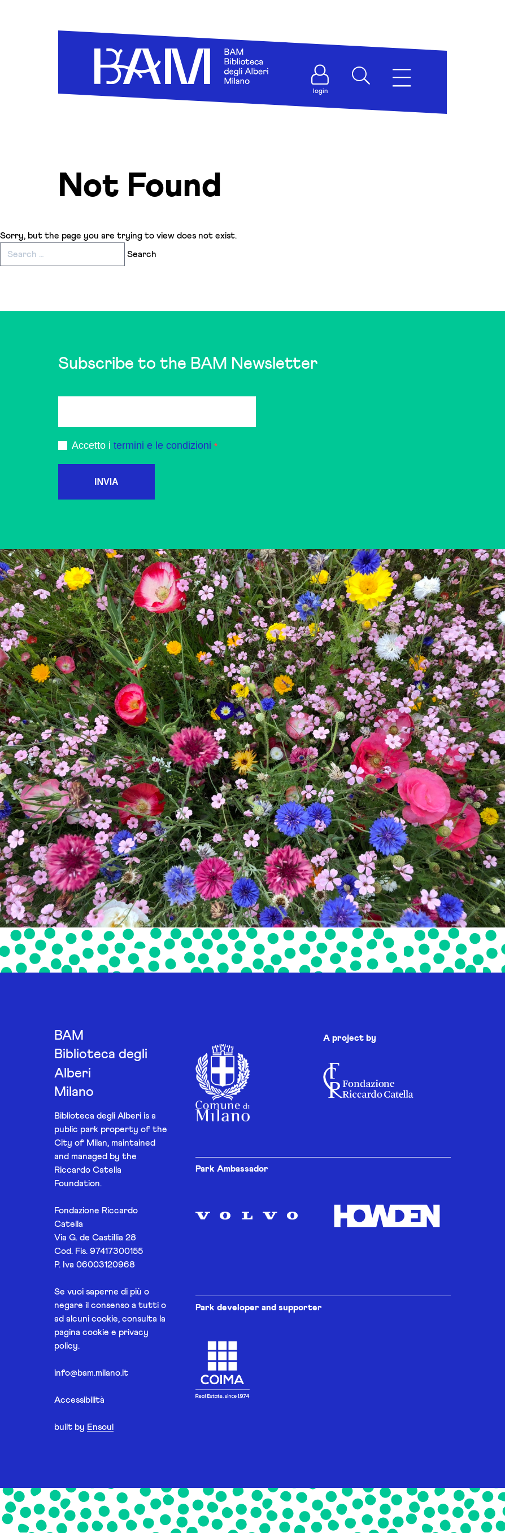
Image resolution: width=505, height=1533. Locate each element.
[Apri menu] (402, 78)
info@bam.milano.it (91, 1372)
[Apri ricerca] (361, 76)
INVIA (106, 482)
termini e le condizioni (162, 445)
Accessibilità (79, 1399)
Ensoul (100, 1427)
